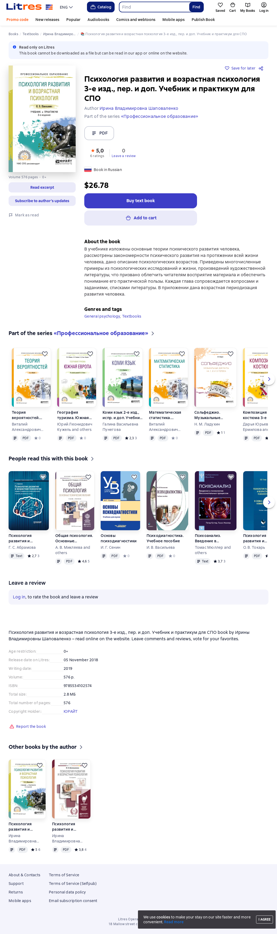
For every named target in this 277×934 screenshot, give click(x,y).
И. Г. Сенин (110, 547)
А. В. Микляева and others (72, 550)
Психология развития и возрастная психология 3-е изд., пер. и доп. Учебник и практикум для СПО (23, 827)
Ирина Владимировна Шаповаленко (23, 838)
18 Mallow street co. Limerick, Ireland (138, 924)
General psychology (102, 316)
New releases (47, 19)
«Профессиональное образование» (159, 116)
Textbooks (131, 316)
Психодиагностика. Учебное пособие (165, 538)
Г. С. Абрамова (22, 547)
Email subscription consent (73, 900)
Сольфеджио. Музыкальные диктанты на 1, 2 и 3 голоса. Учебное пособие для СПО (212, 415)
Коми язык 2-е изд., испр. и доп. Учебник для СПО (122, 415)
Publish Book (203, 19)
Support (16, 883)
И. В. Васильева (161, 547)
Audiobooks (98, 19)
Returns (16, 892)
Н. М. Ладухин (207, 424)
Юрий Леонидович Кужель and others (74, 427)
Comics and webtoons (135, 19)
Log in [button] (19, 597)
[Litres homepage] (29, 7)
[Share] (262, 68)
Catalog (100, 7)
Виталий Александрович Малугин (26, 427)
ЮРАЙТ (71, 711)
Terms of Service (64, 875)
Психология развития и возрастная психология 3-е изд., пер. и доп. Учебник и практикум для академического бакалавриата (68, 827)
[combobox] (153, 7)
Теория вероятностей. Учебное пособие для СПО (28, 415)
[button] (97, 152)
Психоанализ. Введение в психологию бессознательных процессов (211, 538)
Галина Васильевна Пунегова (120, 427)
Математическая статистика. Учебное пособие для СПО (166, 415)
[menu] (67, 7)
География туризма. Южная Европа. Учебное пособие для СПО (73, 415)
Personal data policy (67, 892)
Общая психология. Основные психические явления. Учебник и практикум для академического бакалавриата (74, 538)
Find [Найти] (196, 7)
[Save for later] (45, 354)
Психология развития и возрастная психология (20, 538)
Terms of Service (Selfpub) (73, 883)
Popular (73, 19)
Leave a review (124, 156)
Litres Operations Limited (138, 919)
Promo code (17, 19)
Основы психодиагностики (119, 538)
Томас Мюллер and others (213, 550)
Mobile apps (173, 19)
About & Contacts (24, 875)
